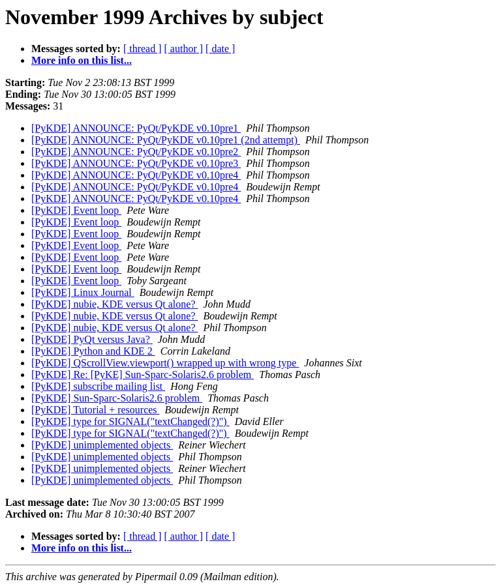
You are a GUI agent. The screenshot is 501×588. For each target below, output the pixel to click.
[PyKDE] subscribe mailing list (98, 386)
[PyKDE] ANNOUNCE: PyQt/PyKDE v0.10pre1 (136, 128)
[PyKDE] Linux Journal (82, 292)
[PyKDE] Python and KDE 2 (93, 351)
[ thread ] (142, 48)
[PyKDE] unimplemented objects (102, 444)
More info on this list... (81, 60)
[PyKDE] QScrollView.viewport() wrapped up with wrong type (165, 362)
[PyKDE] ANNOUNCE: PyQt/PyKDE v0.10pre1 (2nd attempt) (165, 139)
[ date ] (220, 48)
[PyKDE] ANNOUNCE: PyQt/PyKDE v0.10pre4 (136, 175)
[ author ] (184, 48)
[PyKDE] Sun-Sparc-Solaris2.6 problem (116, 398)
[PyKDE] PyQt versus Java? (92, 339)
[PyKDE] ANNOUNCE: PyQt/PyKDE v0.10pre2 (136, 151)
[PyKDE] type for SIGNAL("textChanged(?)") (130, 421)
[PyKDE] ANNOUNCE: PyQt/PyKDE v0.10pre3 (136, 163)
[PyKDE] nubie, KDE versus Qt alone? (114, 304)
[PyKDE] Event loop (76, 210)
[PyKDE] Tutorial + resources (95, 409)
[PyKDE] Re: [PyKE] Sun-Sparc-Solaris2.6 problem (142, 374)
